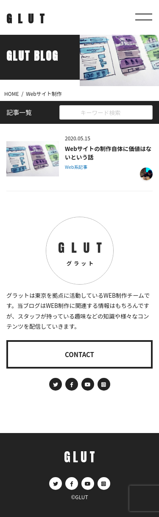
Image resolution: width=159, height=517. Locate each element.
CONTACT (79, 354)
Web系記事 (76, 167)
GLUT (28, 18)
